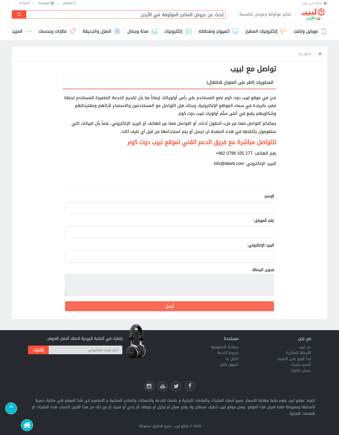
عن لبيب (305, 347)
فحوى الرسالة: (262, 270)
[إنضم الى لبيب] (314, 3)
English (25, 3)
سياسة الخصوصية (224, 347)
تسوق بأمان (229, 364)
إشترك (38, 350)
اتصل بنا (232, 358)
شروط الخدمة (227, 352)
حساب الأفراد (301, 370)
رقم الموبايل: (263, 220)
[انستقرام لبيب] (149, 386)
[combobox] (124, 14)
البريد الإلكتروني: (260, 245)
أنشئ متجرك (301, 364)
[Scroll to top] (11, 408)
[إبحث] (19, 14)
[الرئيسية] (27, 425)
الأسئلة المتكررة (298, 352)
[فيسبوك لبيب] (190, 386)
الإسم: (269, 196)
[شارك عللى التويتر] (176, 386)
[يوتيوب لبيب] (162, 386)
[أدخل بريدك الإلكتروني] (85, 350)
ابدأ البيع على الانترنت (294, 358)
